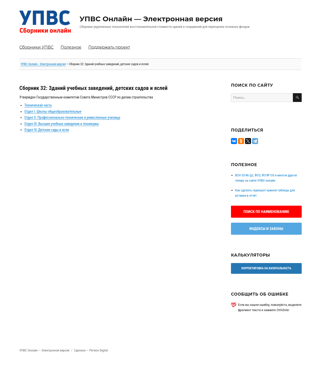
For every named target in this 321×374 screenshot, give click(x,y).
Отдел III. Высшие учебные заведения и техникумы (61, 124)
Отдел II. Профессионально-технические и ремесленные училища (72, 117)
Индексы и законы (266, 228)
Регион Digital (98, 350)
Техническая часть (38, 105)
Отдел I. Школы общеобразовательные (52, 111)
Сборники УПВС (36, 47)
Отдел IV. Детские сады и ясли (46, 130)
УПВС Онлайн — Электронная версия (150, 19)
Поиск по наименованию (266, 211)
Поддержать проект (109, 47)
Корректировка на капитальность (266, 268)
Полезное (70, 47)
